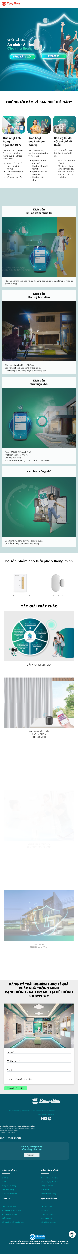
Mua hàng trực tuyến (9, 1194)
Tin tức (4, 1182)
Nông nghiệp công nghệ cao (13, 1222)
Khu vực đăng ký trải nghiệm (21, 1079)
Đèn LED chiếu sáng (9, 1206)
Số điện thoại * (13, 1061)
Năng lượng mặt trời (9, 1214)
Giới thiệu (5, 1178)
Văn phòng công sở (48, 1222)
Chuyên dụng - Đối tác (49, 1182)
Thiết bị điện (6, 1218)
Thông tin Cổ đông (9, 1186)
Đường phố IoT (46, 1218)
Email (9, 1070)
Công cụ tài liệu (47, 1186)
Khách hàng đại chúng (49, 1178)
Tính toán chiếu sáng (48, 1194)
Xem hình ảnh (39, 296)
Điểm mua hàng (8, 1190)
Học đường (45, 1210)
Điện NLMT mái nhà (48, 1206)
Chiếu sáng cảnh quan (49, 1214)
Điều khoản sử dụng (60, 1110)
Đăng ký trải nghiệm (16, 1088)
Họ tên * (10, 1052)
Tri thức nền (45, 1190)
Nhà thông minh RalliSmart (11, 1210)
